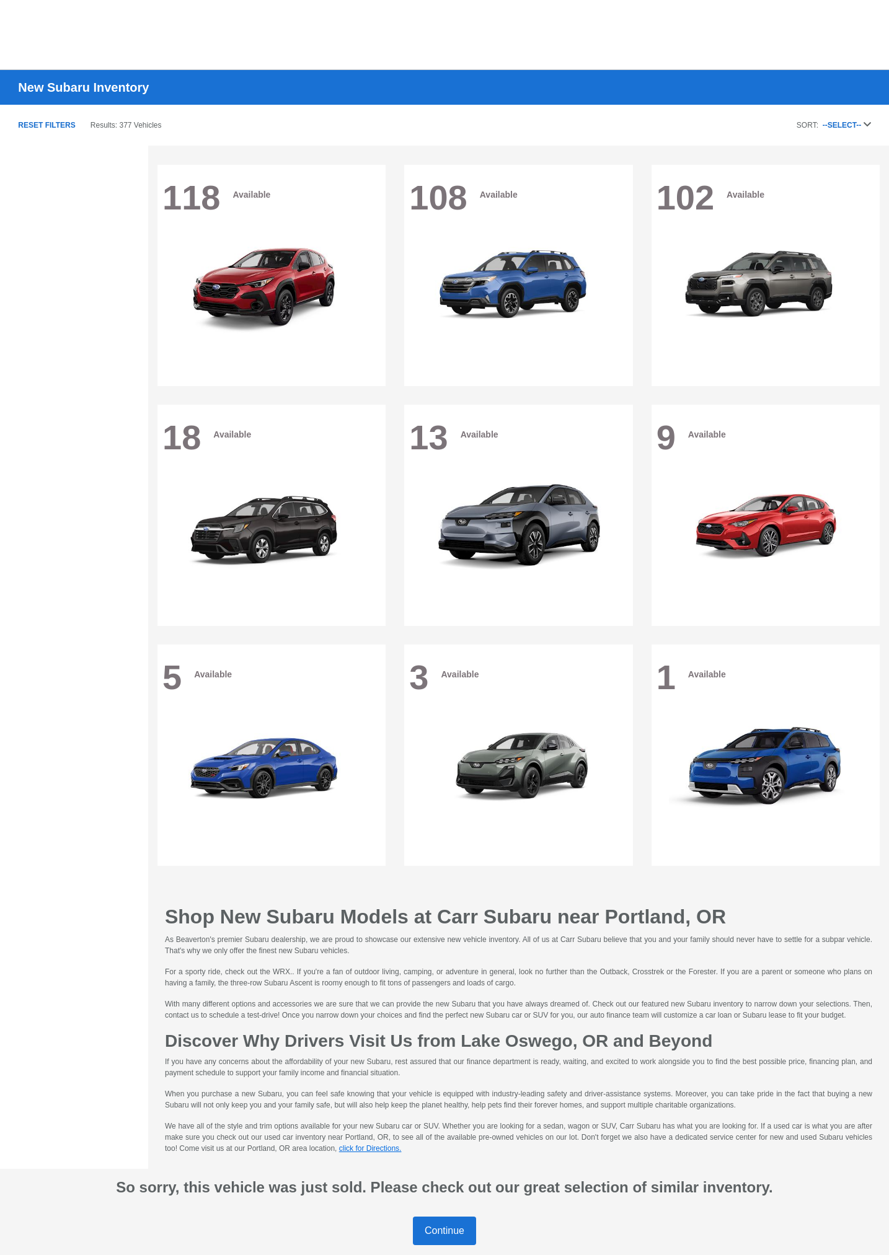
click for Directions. (370, 1148)
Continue (444, 1230)
